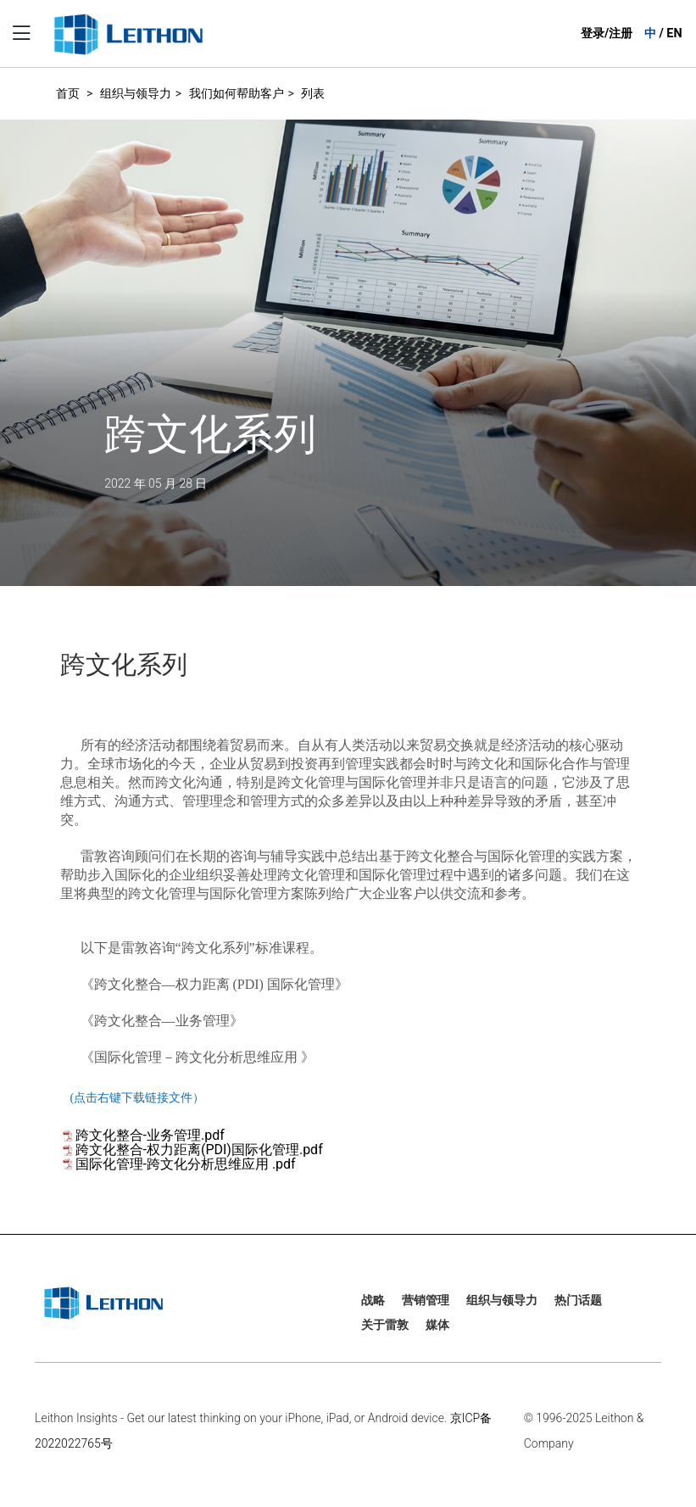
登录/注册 (606, 33)
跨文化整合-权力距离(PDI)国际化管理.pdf (199, 1149)
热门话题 (578, 1300)
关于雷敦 (385, 1324)
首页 (68, 93)
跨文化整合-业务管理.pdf (150, 1135)
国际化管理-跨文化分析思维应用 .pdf (185, 1164)
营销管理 (425, 1300)
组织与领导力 (135, 93)
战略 (373, 1300)
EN (674, 33)
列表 (313, 93)
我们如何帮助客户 (236, 93)
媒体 (437, 1324)
